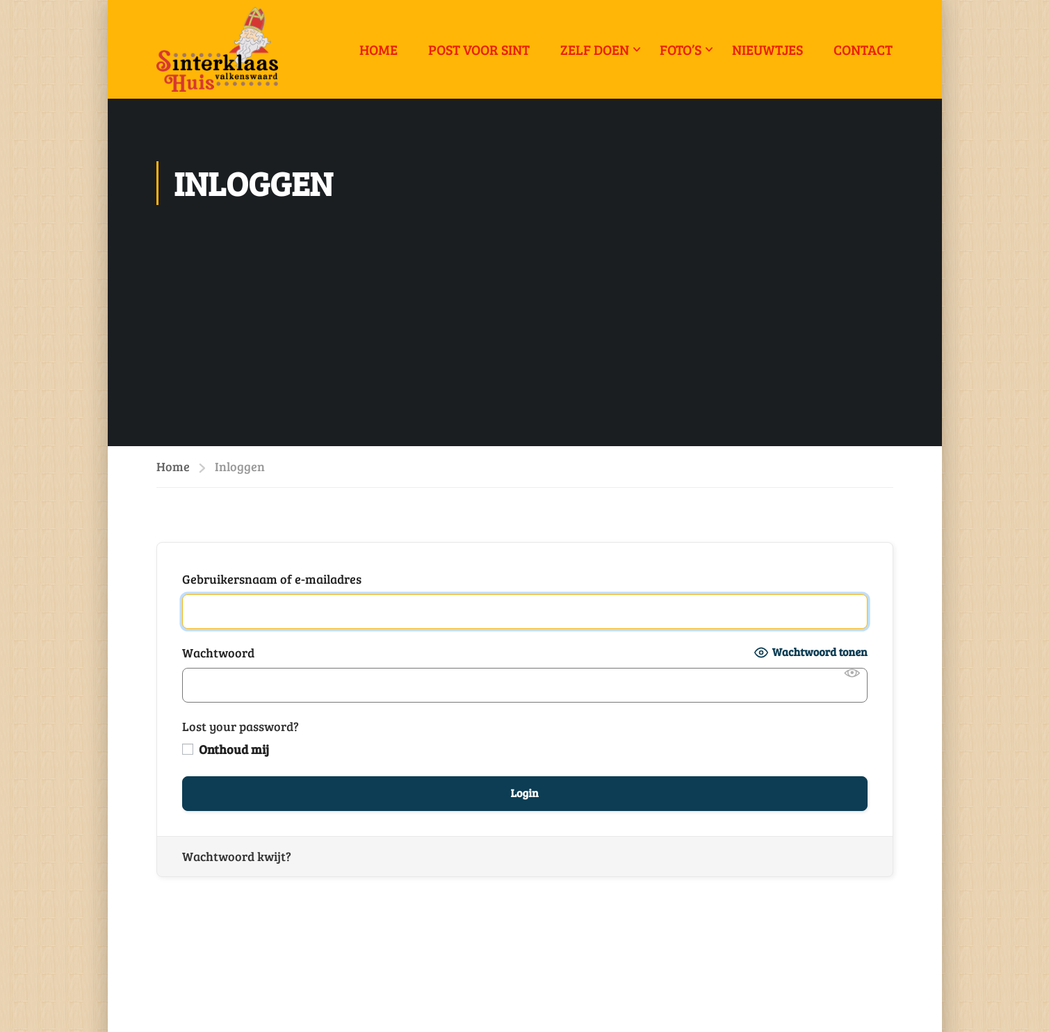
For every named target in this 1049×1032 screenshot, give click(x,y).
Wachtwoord (218, 652)
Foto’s (680, 49)
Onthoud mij (225, 749)
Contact (863, 49)
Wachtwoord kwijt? (236, 856)
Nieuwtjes (767, 49)
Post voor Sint (479, 49)
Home (378, 49)
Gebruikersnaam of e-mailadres (271, 579)
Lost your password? (240, 726)
